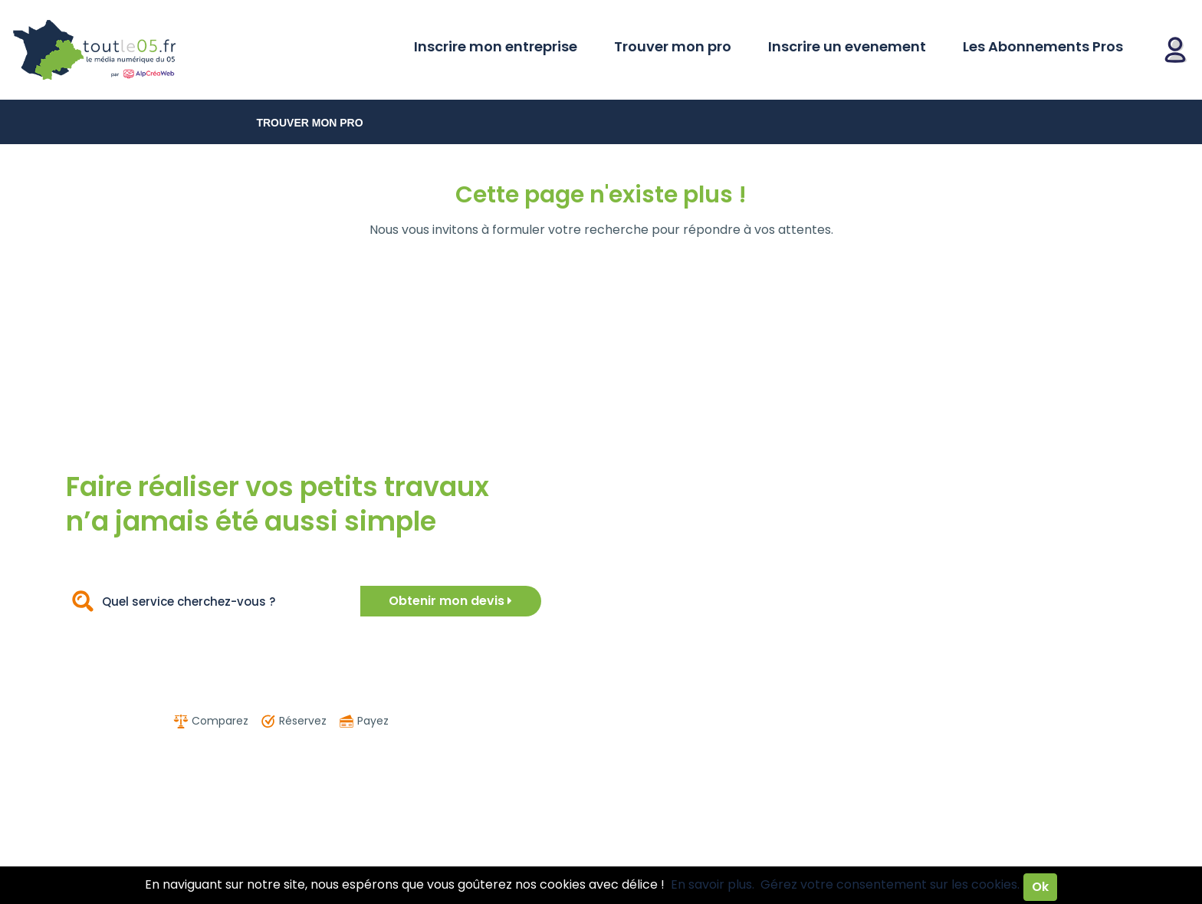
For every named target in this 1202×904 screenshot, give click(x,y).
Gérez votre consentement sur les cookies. (890, 884)
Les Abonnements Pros (1043, 46)
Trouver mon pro (672, 46)
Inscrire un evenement (847, 46)
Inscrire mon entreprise (495, 46)
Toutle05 (153, 50)
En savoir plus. (712, 884)
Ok (1040, 887)
